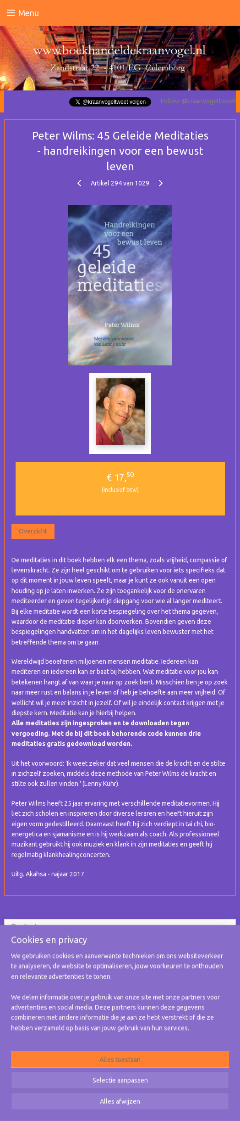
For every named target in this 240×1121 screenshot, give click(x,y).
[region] (120, 995)
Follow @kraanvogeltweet (197, 101)
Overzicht (33, 531)
